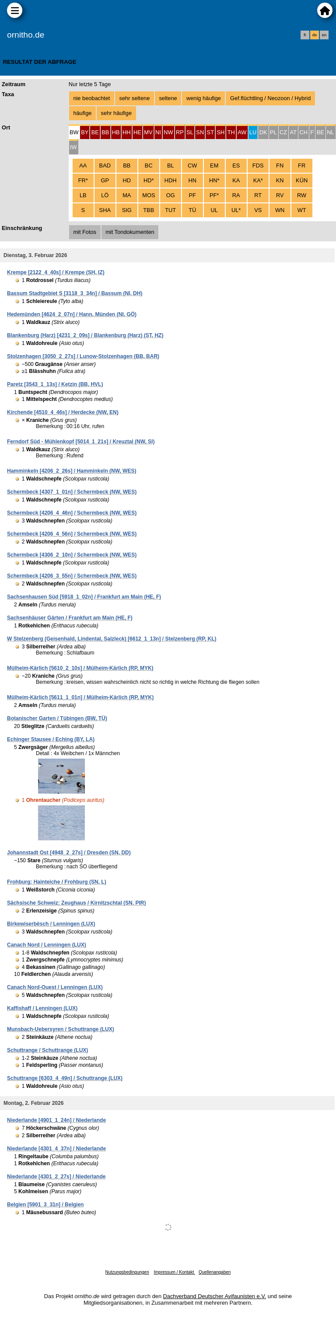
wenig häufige (203, 98)
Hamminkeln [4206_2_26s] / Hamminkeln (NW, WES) (71, 471)
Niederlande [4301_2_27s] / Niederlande (56, 1177)
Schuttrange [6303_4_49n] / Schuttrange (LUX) (64, 1078)
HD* (149, 180)
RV (280, 195)
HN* (214, 180)
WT (302, 210)
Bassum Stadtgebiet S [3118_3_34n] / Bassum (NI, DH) (74, 293)
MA (126, 195)
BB (126, 165)
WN (279, 210)
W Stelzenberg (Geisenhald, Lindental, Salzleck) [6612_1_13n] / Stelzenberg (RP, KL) (112, 639)
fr (305, 35)
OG (170, 195)
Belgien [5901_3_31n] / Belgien (45, 1205)
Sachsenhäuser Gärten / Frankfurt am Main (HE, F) (70, 618)
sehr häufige (116, 113)
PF (192, 195)
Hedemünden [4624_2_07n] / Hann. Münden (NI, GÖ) (71, 314)
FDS (258, 165)
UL (214, 210)
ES (236, 165)
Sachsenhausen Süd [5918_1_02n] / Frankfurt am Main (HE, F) (84, 597)
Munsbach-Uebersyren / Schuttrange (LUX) (60, 1029)
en (324, 35)
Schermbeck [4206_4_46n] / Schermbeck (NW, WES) (71, 513)
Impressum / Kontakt (174, 1272)
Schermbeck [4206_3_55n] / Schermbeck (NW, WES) (71, 576)
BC (149, 165)
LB (83, 195)
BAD (105, 165)
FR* (83, 180)
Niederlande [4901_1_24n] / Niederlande (56, 1120)
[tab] (74, 131)
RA (236, 195)
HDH (170, 180)
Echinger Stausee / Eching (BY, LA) (50, 739)
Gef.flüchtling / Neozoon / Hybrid (270, 98)
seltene (168, 98)
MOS (148, 195)
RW (301, 195)
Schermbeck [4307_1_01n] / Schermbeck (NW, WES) (71, 492)
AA (83, 165)
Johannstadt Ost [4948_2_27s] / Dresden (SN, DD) (69, 853)
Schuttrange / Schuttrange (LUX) (47, 1050)
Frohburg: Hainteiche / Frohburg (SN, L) (56, 882)
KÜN (302, 180)
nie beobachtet (91, 98)
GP (105, 180)
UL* (236, 210)
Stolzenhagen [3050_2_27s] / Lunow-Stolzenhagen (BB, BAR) (83, 356)
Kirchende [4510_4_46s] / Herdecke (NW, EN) (63, 412)
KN (280, 180)
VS (258, 210)
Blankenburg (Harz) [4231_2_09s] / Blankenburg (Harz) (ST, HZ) (85, 335)
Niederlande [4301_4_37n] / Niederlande (56, 1149)
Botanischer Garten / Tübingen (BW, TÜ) (57, 718)
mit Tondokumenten (129, 232)
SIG (127, 210)
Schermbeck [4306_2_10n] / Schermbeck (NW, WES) (71, 555)
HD (127, 180)
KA (236, 180)
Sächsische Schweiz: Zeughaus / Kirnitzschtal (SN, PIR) (76, 903)
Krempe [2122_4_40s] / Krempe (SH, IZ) (56, 272)
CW (192, 165)
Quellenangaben (215, 1272)
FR (301, 165)
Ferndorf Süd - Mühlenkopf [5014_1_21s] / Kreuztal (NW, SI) (80, 442)
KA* (258, 180)
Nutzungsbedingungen (127, 1272)
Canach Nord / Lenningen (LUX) (46, 945)
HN (192, 180)
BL (170, 165)
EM (214, 165)
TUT (170, 210)
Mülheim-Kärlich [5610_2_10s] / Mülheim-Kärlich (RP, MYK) (80, 668)
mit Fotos (84, 232)
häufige (82, 113)
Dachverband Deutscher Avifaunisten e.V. (214, 1296)
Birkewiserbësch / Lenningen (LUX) (51, 924)
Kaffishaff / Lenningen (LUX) (42, 1008)
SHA (105, 210)
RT (258, 195)
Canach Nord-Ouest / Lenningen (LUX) (55, 987)
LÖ (104, 195)
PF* (214, 195)
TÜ (192, 210)
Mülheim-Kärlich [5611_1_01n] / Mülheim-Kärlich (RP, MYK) (80, 697)
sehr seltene (134, 98)
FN (280, 165)
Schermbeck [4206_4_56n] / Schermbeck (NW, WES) (71, 534)
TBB (148, 210)
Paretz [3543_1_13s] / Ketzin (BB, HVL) (55, 384)
